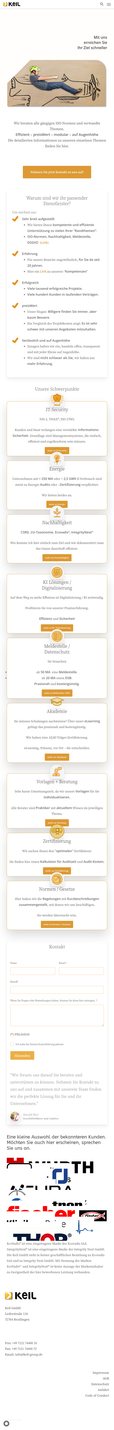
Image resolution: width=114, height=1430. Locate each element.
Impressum (101, 1372)
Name (13, 963)
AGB (106, 1378)
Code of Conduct (97, 1395)
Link (43, 271)
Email (63, 963)
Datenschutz (100, 1384)
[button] (102, 4)
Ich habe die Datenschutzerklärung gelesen (40, 1044)
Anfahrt (103, 1390)
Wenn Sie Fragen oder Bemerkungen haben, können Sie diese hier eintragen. (53, 1000)
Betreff (14, 981)
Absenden (22, 1055)
